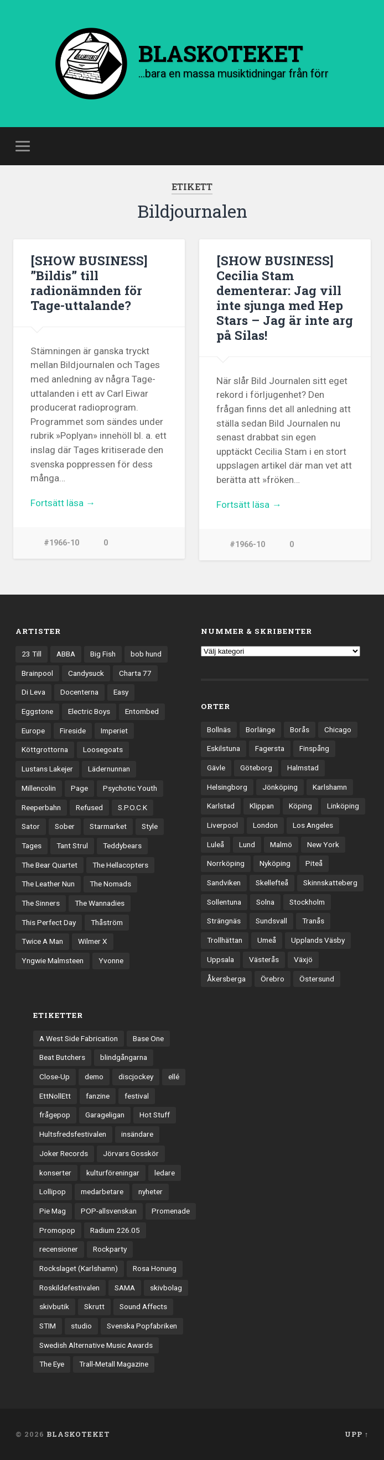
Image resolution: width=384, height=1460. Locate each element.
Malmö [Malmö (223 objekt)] (281, 844)
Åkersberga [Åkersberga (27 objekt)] (226, 978)
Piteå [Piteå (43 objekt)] (314, 863)
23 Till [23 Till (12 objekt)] (31, 653)
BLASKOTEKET (78, 1434)
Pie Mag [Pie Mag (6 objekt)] (52, 1210)
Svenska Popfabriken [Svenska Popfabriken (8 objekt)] (142, 1325)
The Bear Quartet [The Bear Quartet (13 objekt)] (49, 864)
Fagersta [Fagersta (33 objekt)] (269, 748)
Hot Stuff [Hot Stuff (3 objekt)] (154, 1114)
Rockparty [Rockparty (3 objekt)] (110, 1248)
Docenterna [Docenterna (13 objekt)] (79, 691)
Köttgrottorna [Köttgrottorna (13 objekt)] (45, 749)
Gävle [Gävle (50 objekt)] (216, 767)
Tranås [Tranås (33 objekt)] (313, 920)
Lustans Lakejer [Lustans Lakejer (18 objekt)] (47, 768)
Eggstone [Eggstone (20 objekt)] (37, 711)
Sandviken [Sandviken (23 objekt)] (224, 882)
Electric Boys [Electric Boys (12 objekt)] (89, 711)
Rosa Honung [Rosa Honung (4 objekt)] (155, 1268)
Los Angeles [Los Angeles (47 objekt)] (313, 825)
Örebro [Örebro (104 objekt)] (272, 978)
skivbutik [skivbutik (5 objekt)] (54, 1306)
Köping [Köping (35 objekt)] (300, 805)
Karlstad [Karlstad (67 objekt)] (221, 805)
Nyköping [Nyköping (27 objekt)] (275, 863)
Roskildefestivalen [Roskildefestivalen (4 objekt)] (69, 1287)
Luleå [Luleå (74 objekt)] (215, 844)
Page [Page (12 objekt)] (79, 788)
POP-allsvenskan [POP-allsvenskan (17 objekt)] (109, 1210)
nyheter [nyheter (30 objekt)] (150, 1191)
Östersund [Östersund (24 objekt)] (316, 978)
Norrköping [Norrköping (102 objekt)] (226, 863)
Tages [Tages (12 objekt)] (31, 845)
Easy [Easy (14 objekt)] (120, 691)
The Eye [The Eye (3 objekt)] (51, 1363)
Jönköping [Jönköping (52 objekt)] (280, 786)
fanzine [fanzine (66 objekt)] (98, 1095)
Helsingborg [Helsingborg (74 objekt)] (227, 786)
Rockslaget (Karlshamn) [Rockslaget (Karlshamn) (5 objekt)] (78, 1268)
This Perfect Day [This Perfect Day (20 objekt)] (49, 922)
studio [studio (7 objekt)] (81, 1325)
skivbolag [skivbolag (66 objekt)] (166, 1287)
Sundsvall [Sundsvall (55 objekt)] (271, 920)
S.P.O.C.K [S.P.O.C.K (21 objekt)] (132, 807)
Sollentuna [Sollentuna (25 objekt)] (224, 901)
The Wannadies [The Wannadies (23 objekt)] (99, 903)
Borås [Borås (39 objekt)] (299, 729)
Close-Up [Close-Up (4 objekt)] (54, 1076)
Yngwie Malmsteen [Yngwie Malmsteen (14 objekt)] (53, 960)
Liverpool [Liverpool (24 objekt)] (222, 825)
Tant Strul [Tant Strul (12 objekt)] (72, 845)
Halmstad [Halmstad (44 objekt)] (303, 767)
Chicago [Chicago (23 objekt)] (337, 729)
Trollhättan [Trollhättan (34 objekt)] (224, 940)
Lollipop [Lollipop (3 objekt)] (52, 1191)
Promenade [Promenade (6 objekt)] (171, 1210)
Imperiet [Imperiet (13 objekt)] (114, 730)
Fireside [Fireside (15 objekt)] (73, 730)
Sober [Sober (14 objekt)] (65, 826)
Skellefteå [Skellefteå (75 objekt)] (272, 882)
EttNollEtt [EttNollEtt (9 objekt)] (55, 1095)
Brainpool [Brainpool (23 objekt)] (37, 673)
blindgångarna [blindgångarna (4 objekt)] (123, 1057)
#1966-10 (61, 543)
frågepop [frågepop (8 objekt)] (54, 1114)
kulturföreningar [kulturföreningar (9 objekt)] (112, 1172)
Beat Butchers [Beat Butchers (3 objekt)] (62, 1057)
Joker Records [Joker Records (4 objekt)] (63, 1153)
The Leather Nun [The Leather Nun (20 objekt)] (48, 883)
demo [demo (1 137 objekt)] (94, 1076)
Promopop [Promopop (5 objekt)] (57, 1230)
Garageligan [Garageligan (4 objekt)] (104, 1114)
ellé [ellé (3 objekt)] (173, 1076)
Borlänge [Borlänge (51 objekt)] (260, 729)
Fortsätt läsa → (62, 502)
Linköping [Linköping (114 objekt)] (343, 805)
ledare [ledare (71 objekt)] (164, 1172)
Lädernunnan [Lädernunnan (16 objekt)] (109, 768)
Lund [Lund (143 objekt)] (247, 844)
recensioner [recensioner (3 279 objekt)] (58, 1248)
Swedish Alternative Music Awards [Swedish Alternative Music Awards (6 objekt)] (96, 1345)
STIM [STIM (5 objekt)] (47, 1325)
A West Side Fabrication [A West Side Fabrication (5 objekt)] (78, 1038)
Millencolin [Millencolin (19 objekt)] (39, 788)
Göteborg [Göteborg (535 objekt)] (256, 767)
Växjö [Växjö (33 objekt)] (303, 959)
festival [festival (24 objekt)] (136, 1095)
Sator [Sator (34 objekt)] (31, 826)
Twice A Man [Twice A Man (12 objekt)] (42, 941)
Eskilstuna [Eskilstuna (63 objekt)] (223, 748)
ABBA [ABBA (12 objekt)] (65, 653)
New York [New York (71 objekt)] (323, 844)
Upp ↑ (357, 1434)
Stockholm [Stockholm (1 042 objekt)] (307, 901)
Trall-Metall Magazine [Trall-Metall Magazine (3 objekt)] (113, 1363)
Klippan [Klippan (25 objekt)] (262, 805)
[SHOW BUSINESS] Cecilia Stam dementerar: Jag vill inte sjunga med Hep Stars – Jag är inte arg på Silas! (284, 297)
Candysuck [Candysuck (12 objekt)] (86, 673)
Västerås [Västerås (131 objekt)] (264, 959)
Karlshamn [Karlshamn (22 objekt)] (330, 786)
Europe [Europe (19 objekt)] (33, 730)
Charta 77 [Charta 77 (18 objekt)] (135, 673)
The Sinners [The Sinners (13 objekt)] (41, 903)
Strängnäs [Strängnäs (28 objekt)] (224, 920)
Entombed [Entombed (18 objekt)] (142, 711)
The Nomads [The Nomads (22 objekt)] (110, 883)
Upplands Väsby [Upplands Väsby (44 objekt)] (318, 940)
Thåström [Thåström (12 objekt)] (107, 922)
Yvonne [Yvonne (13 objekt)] (110, 960)
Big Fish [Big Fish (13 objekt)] (103, 653)
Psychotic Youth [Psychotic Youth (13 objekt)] (130, 788)
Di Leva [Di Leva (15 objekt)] (33, 691)
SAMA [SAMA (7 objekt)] (125, 1287)
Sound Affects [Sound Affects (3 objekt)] (143, 1306)
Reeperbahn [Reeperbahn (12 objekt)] (41, 807)
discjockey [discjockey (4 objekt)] (135, 1076)
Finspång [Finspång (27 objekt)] (314, 748)
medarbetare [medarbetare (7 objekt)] (102, 1191)
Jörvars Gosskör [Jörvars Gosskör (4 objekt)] (131, 1153)
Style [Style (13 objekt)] (150, 826)
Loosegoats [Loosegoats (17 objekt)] (103, 749)
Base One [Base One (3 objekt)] (148, 1038)
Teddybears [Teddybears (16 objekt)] (122, 845)
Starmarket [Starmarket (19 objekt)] (108, 826)
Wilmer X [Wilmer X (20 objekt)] (92, 941)
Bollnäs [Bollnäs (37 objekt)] (219, 729)
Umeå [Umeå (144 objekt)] (266, 940)
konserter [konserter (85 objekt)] (55, 1172)
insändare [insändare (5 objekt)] (137, 1134)
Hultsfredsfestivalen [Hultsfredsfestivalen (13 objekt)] (72, 1134)
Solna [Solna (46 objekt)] (265, 901)
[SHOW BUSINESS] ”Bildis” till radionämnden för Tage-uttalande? (89, 282)
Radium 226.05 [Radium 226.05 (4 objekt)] (115, 1230)
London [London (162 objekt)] (265, 825)
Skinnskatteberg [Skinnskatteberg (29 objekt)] (330, 882)
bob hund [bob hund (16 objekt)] (146, 653)
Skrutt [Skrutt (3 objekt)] (94, 1306)
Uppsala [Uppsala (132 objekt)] (220, 959)
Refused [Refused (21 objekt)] (89, 807)
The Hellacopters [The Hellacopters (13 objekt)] (120, 864)
